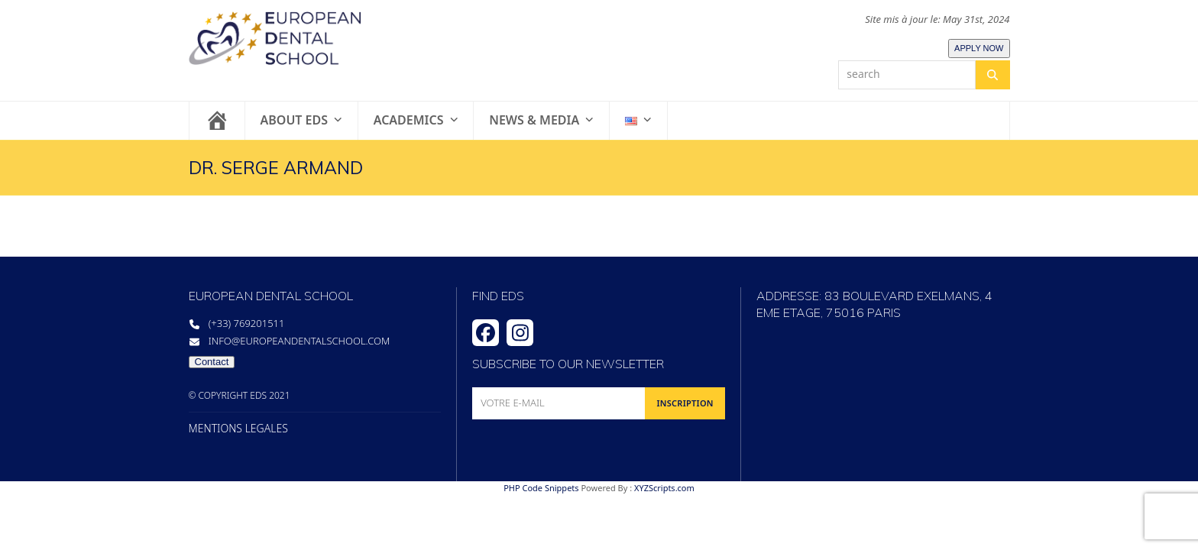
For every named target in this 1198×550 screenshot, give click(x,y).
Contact (212, 361)
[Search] (992, 74)
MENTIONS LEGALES (238, 428)
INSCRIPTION (684, 403)
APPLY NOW (978, 48)
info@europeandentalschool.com (299, 341)
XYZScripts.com (664, 487)
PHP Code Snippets (540, 487)
